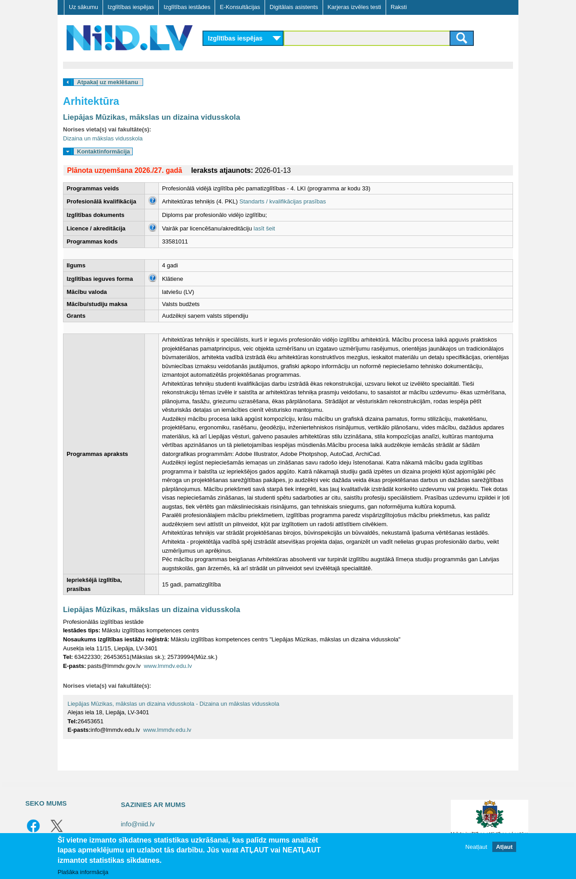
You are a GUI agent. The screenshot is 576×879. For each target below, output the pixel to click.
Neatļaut (476, 846)
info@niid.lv (137, 824)
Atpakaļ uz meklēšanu (107, 82)
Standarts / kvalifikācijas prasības (282, 201)
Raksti (399, 7)
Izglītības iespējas (131, 7)
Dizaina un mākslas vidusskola (103, 138)
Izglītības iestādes (186, 7)
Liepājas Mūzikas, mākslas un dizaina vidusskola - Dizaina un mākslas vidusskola (173, 703)
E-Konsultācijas (240, 7)
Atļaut (504, 846)
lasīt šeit (264, 228)
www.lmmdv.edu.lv (168, 666)
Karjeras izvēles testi (354, 7)
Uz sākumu (83, 7)
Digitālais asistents (294, 7)
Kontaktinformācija (103, 151)
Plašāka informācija (83, 872)
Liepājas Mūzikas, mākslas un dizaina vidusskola (151, 117)
